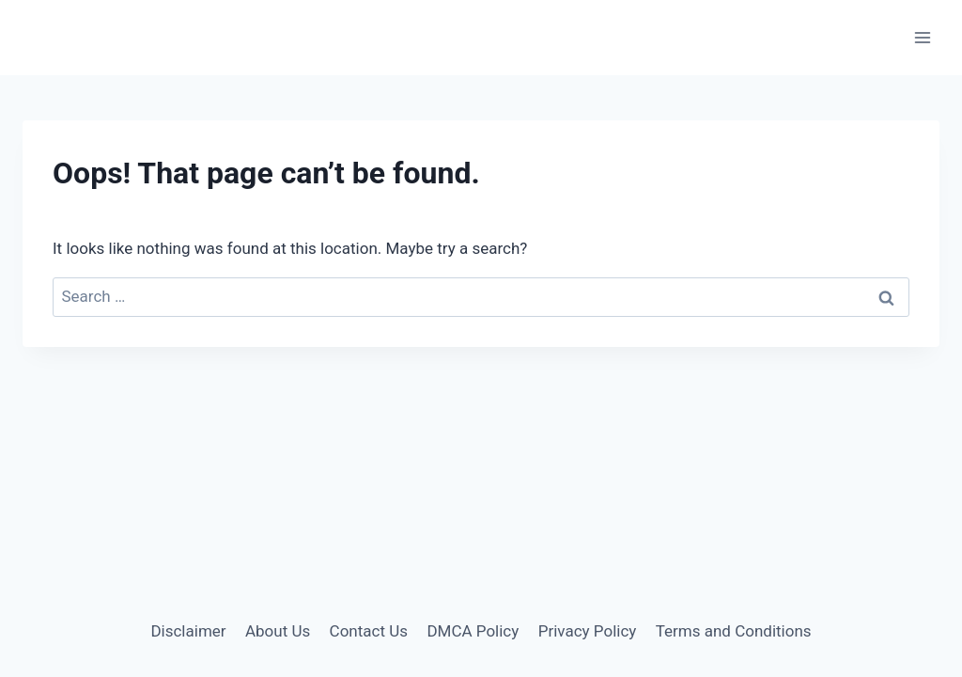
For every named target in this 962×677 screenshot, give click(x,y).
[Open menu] (922, 37)
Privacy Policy (587, 631)
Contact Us (369, 631)
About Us (277, 631)
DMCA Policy (473, 631)
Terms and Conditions (734, 631)
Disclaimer (187, 631)
